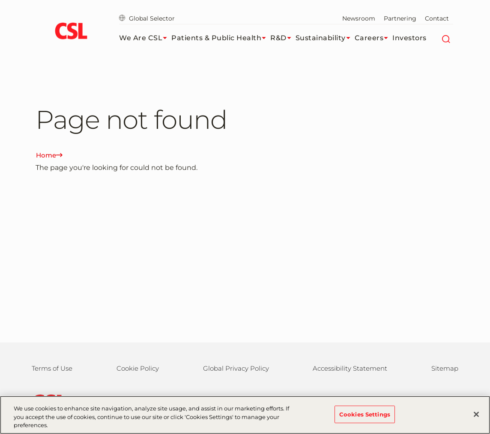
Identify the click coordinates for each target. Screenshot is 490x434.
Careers (374, 38)
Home (49, 155)
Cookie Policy (138, 368)
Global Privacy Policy (236, 368)
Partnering (400, 18)
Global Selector (147, 18)
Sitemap (444, 368)
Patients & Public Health (220, 38)
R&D (283, 38)
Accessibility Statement (350, 368)
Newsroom (358, 18)
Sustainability (325, 38)
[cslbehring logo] (71, 32)
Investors (409, 38)
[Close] (476, 418)
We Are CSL (145, 38)
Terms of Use (52, 368)
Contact (437, 18)
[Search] (445, 38)
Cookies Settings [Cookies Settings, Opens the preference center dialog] (364, 418)
